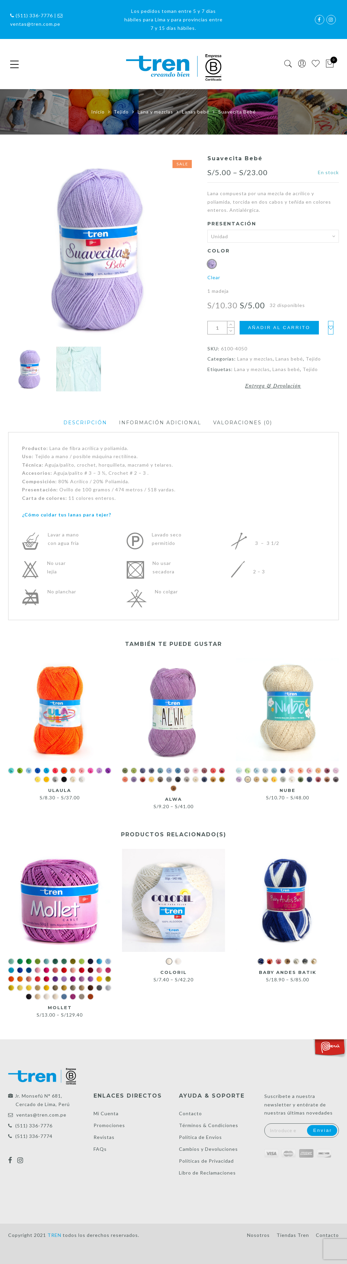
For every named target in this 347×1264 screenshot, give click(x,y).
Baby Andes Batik (287, 972)
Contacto (190, 1113)
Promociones (109, 1125)
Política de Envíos (200, 1137)
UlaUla (59, 790)
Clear (213, 277)
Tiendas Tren (293, 1235)
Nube (287, 790)
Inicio (98, 112)
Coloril (173, 972)
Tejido (121, 112)
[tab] (85, 423)
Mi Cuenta (106, 1113)
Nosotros (258, 1235)
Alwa (173, 799)
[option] (102, 249)
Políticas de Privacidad (206, 1161)
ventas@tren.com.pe (41, 1115)
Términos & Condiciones (208, 1125)
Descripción (85, 423)
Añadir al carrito (279, 327)
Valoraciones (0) (242, 423)
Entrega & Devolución (273, 386)
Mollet (60, 1007)
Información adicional (160, 423)
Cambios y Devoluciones (208, 1149)
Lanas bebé (195, 112)
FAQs (100, 1149)
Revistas (104, 1137)
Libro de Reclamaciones (207, 1173)
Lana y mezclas (155, 112)
